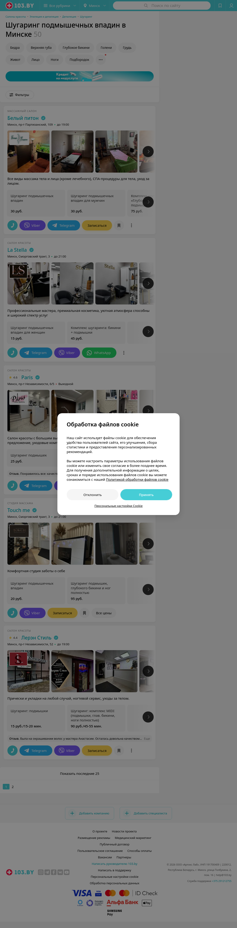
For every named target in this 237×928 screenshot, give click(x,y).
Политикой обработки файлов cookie (137, 479)
